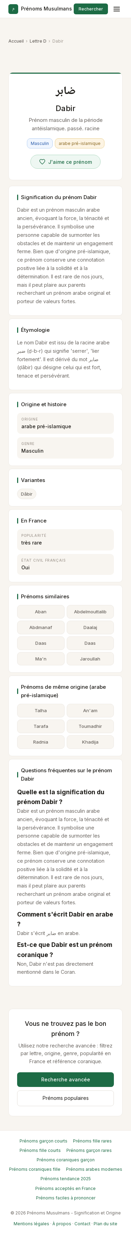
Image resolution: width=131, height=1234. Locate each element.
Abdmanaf (40, 627)
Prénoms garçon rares (89, 1150)
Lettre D (38, 41)
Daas (40, 643)
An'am (90, 710)
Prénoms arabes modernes (94, 1169)
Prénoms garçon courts (43, 1141)
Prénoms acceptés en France (65, 1188)
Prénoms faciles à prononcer (65, 1197)
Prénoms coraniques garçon (66, 1159)
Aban (40, 611)
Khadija (90, 742)
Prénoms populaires (66, 1098)
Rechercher (91, 9)
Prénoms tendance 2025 (66, 1178)
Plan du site (105, 1223)
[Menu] (117, 9)
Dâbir (26, 494)
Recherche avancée (65, 1079)
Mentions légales (31, 1223)
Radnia (40, 742)
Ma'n (40, 659)
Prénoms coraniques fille (34, 1169)
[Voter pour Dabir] (65, 162)
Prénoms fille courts (40, 1150)
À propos (61, 1223)
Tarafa (41, 726)
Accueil (16, 41)
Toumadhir (90, 726)
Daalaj (90, 627)
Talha (41, 710)
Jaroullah (90, 659)
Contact (82, 1223)
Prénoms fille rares (92, 1141)
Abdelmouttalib (90, 611)
